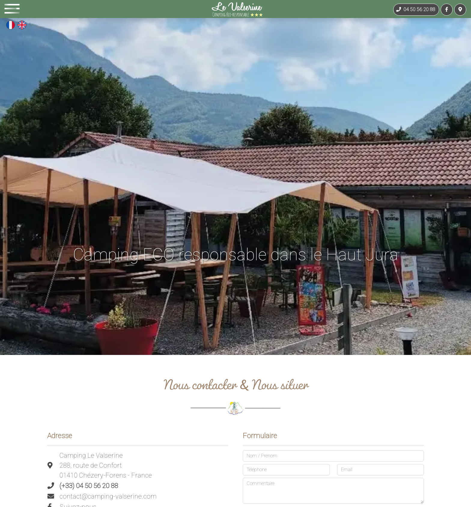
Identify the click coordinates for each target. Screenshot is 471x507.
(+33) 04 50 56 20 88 (88, 486)
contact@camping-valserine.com (107, 496)
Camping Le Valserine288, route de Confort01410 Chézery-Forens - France (105, 465)
